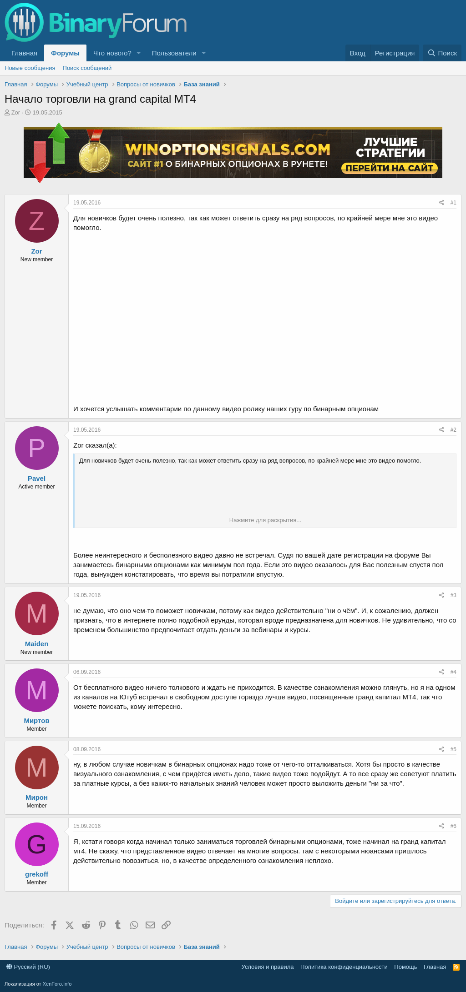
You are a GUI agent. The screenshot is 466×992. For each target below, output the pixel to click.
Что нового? (112, 53)
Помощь (405, 966)
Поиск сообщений (87, 68)
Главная (24, 53)
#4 (453, 672)
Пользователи (174, 53)
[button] (138, 53)
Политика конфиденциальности (344, 966)
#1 (453, 202)
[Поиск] (442, 53)
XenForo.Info (57, 984)
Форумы (65, 53)
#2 (453, 430)
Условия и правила (268, 966)
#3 (453, 595)
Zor (15, 112)
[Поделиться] (441, 203)
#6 (453, 826)
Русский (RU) (28, 966)
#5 (453, 749)
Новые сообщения (30, 68)
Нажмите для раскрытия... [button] (265, 520)
